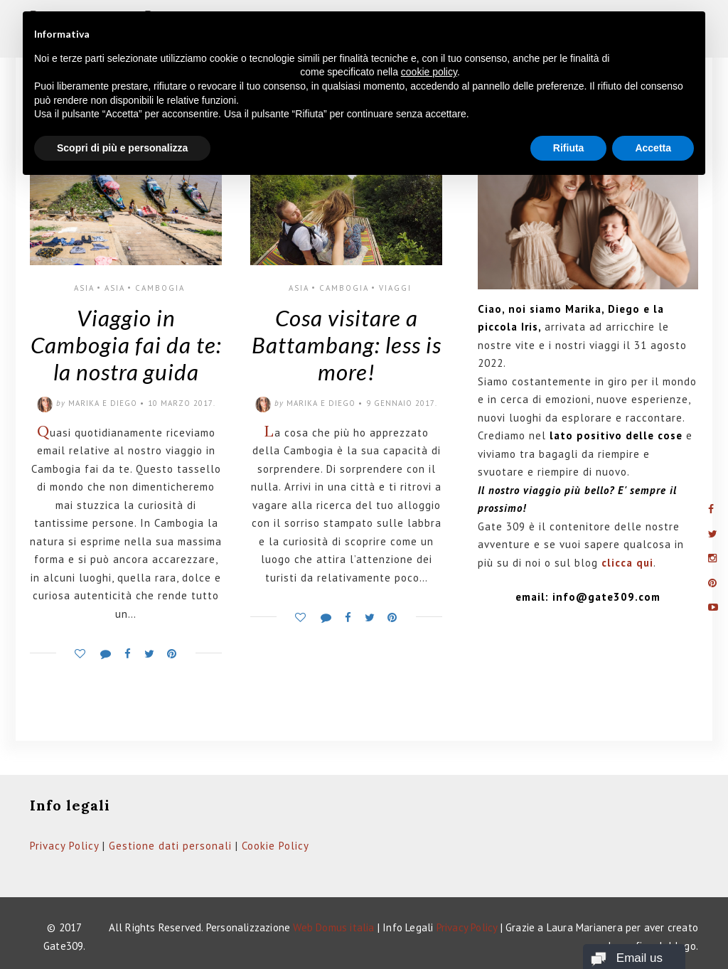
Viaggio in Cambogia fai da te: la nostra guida (126, 344)
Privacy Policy (64, 845)
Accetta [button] (653, 148)
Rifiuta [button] (568, 148)
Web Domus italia (333, 927)
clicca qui (627, 562)
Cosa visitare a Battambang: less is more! (346, 344)
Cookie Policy (275, 845)
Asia (84, 288)
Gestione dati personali (170, 845)
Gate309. (64, 946)
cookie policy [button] (429, 71)
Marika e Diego (102, 403)
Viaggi (395, 288)
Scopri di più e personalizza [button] (122, 148)
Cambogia (160, 288)
